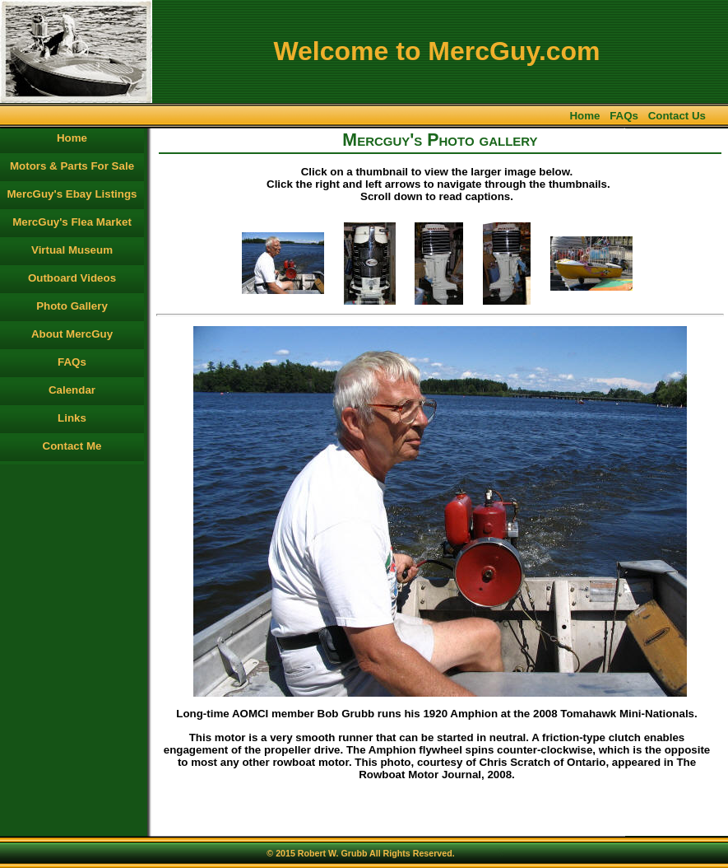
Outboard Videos (72, 278)
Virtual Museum (72, 250)
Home (584, 116)
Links (72, 418)
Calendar (72, 390)
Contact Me (72, 446)
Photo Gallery (72, 306)
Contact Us (677, 116)
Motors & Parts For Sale (72, 166)
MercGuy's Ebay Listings (72, 194)
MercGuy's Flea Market (72, 222)
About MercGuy (72, 334)
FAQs (624, 116)
